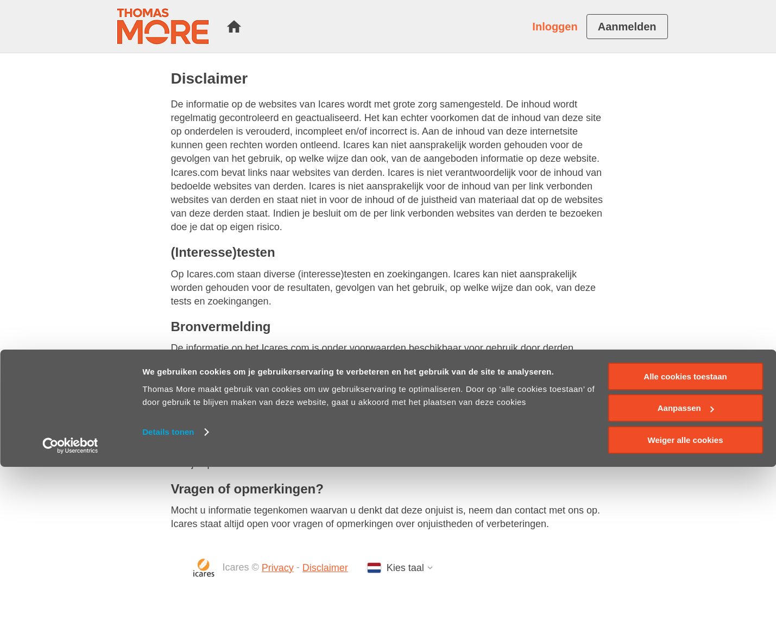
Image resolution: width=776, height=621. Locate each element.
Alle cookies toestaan (685, 530)
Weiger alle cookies (685, 594)
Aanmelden (627, 27)
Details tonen (168, 586)
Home (234, 26)
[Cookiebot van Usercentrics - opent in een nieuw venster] (70, 600)
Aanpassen (686, 562)
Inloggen (554, 27)
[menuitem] (234, 26)
